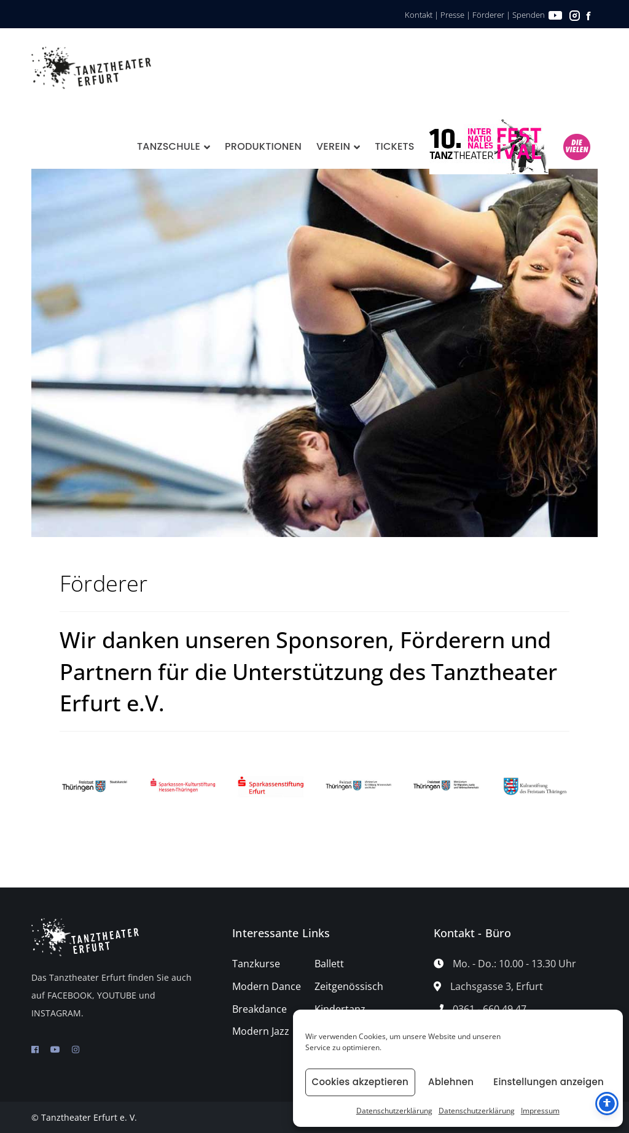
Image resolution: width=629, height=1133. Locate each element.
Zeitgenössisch (348, 986)
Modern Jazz (260, 1031)
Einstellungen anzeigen (548, 1081)
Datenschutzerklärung (394, 1110)
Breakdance (259, 1009)
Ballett (329, 963)
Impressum (540, 1110)
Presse (452, 14)
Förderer (488, 14)
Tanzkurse (256, 963)
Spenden (528, 14)
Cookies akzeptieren (360, 1081)
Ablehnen (451, 1081)
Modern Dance (266, 986)
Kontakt (418, 14)
